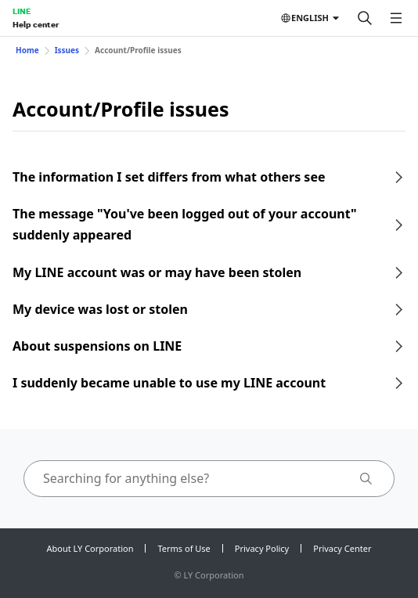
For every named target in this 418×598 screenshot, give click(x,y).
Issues (67, 50)
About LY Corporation (90, 548)
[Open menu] (396, 18)
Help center (36, 24)
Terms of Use (183, 548)
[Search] (364, 18)
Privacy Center (342, 548)
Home (27, 50)
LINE (22, 10)
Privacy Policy (262, 548)
